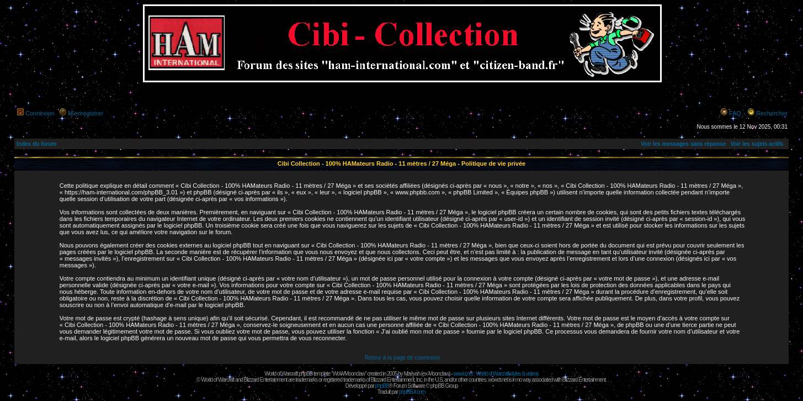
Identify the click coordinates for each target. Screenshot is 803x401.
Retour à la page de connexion (402, 358)
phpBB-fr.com (412, 392)
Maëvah (411, 374)
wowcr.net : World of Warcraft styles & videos (496, 374)
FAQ (735, 113)
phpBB (382, 386)
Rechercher (772, 113)
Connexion (40, 113)
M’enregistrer (85, 113)
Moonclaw (438, 374)
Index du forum (36, 144)
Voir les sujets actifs (756, 144)
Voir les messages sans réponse (683, 144)
